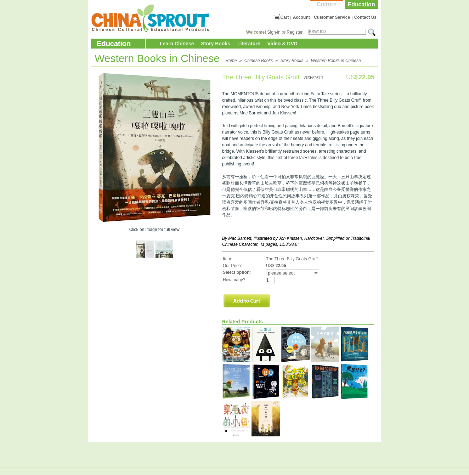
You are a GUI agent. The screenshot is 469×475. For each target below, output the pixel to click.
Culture (327, 4)
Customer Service (332, 17)
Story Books (215, 43)
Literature (248, 43)
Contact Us (365, 17)
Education (361, 4)
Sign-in (274, 32)
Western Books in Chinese (336, 60)
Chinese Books (258, 60)
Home (231, 60)
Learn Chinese (177, 43)
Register (295, 32)
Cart (284, 17)
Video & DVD (282, 43)
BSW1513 (313, 77)
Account (301, 17)
